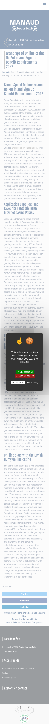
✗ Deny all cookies (25, 375)
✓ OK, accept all (25, 372)
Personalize (17, 382)
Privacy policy (32, 382)
